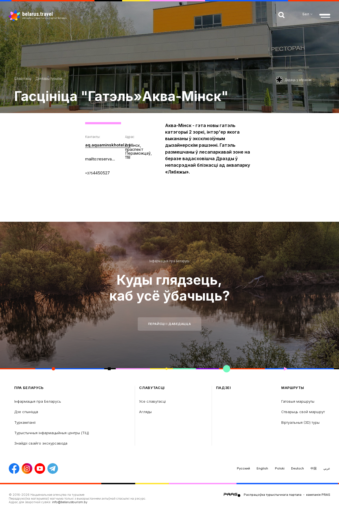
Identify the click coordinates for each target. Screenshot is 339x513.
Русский (243, 468)
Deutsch (297, 468)
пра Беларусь (29, 388)
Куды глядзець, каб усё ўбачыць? (169, 288)
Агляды (145, 412)
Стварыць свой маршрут (303, 412)
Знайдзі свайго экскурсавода (40, 443)
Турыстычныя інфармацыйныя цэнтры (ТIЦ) (51, 433)
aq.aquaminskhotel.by (107, 145)
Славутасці (22, 78)
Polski (280, 468)
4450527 (97, 172)
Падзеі (223, 388)
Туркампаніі (25, 422)
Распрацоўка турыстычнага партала (272, 495)
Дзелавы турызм (49, 78)
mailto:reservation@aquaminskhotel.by (100, 159)
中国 (314, 468)
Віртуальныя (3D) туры (300, 422)
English (262, 468)
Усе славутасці (152, 401)
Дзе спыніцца (26, 412)
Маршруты (292, 388)
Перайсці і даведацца (169, 324)
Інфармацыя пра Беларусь (169, 261)
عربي (326, 468)
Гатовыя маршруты (297, 401)
